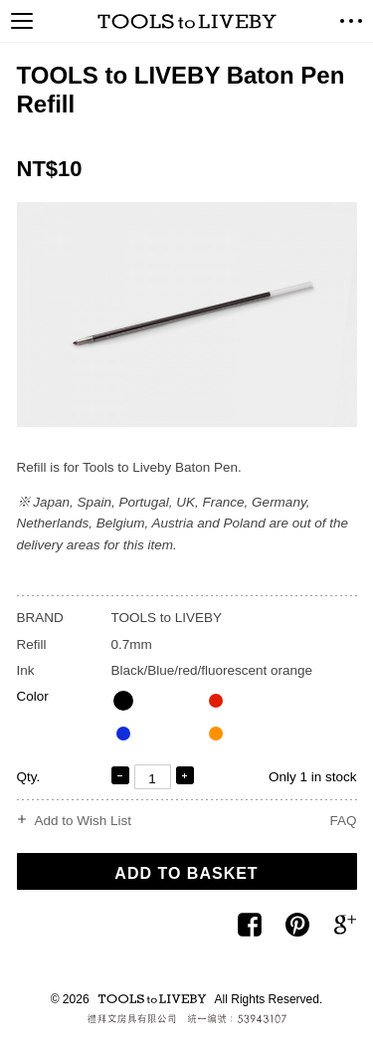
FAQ (342, 820)
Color (33, 696)
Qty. (29, 776)
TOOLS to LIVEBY (187, 21)
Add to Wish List (83, 821)
